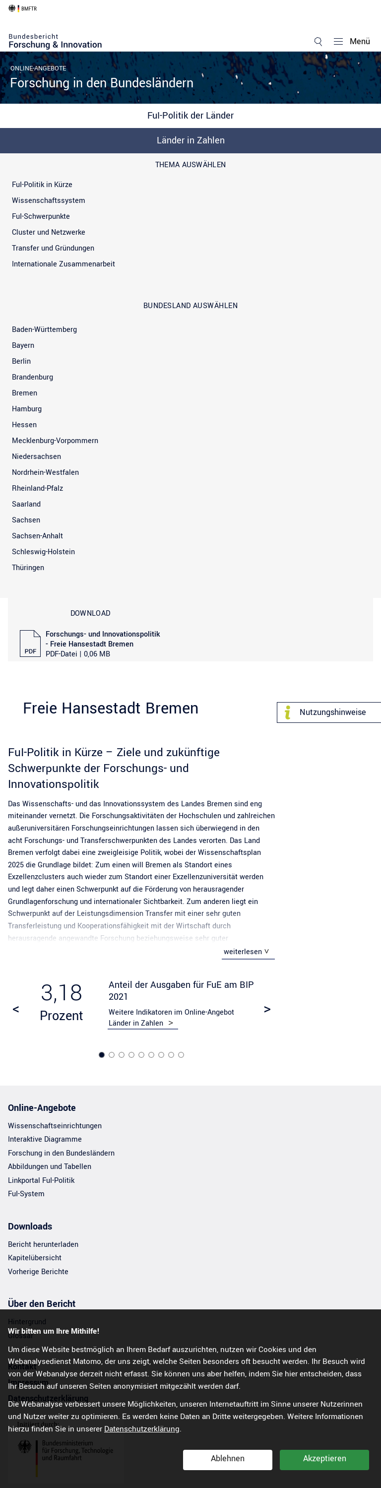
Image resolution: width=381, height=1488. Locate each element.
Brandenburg (32, 377)
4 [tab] (132, 1055)
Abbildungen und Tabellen (49, 1168)
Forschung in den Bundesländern (101, 83)
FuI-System (26, 1195)
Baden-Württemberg (44, 329)
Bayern (23, 345)
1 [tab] (102, 1055)
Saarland (26, 504)
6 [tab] (152, 1055)
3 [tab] (122, 1055)
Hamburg (27, 409)
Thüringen (28, 568)
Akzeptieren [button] (324, 1458)
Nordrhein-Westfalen (45, 472)
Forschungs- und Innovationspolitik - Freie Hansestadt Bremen (103, 644)
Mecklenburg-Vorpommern (55, 441)
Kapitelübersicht (35, 1259)
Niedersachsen (36, 457)
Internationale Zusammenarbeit (63, 264)
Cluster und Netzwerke (48, 232)
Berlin (21, 361)
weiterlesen (243, 952)
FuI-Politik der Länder (190, 115)
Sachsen (26, 520)
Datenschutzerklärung (142, 1428)
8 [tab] (172, 1055)
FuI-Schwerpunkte (41, 216)
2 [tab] (112, 1055)
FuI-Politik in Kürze (42, 185)
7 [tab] (162, 1055)
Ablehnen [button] (228, 1458)
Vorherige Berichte (38, 1273)
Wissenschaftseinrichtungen (55, 1127)
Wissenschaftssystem (48, 200)
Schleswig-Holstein (43, 552)
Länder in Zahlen (191, 140)
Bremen (24, 393)
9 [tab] (182, 1055)
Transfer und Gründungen (53, 248)
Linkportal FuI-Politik (41, 1181)
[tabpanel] (141, 1004)
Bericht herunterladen (43, 1245)
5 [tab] (142, 1055)
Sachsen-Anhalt (37, 536)
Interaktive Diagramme (45, 1140)
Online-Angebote (38, 68)
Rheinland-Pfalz (37, 488)
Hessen (24, 425)
